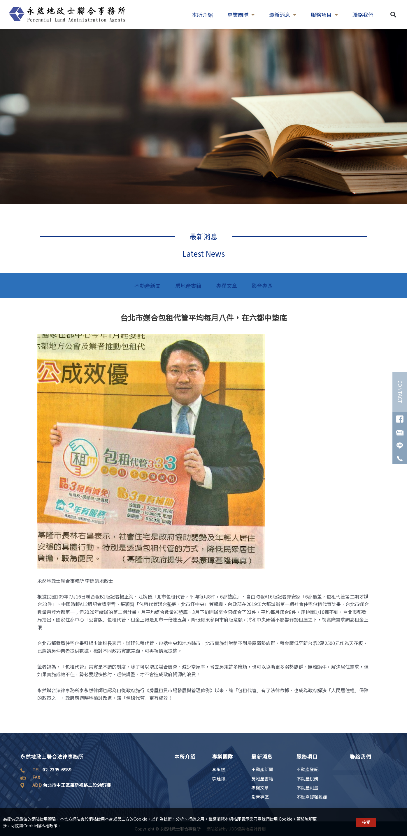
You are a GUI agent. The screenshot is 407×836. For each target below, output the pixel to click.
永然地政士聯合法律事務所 (51, 756)
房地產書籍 (188, 285)
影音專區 (262, 285)
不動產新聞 (147, 285)
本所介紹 (185, 756)
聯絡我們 (360, 756)
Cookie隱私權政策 (40, 829)
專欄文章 (226, 285)
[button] (393, 10)
